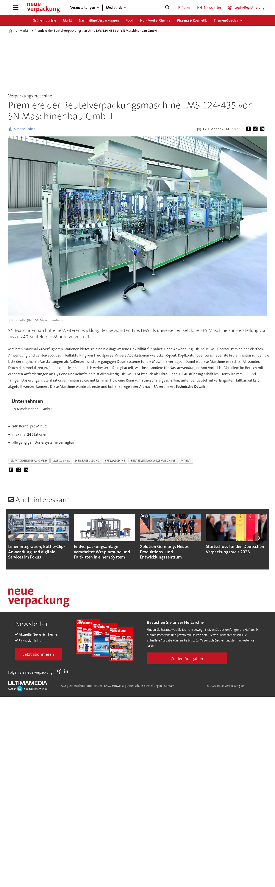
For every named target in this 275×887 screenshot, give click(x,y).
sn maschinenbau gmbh (29, 461)
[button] (259, 538)
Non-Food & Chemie (155, 20)
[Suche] (167, 7)
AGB (64, 686)
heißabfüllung (87, 461)
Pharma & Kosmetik (192, 20)
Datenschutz (77, 686)
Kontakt (169, 686)
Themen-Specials (226, 20)
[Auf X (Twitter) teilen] (256, 129)
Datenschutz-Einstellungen (144, 686)
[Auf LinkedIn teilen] (263, 129)
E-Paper (184, 7)
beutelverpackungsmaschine (153, 461)
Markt (67, 20)
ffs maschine (115, 461)
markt (186, 461)
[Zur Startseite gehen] (43, 7)
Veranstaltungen (82, 7)
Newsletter (212, 7)
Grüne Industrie (44, 20)
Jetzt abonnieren (38, 654)
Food (129, 20)
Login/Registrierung (249, 7)
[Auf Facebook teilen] (249, 129)
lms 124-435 (61, 461)
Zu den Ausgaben (187, 658)
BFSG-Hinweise (114, 686)
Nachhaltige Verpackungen (99, 20)
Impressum (94, 686)
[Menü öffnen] (16, 7)
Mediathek (114, 7)
